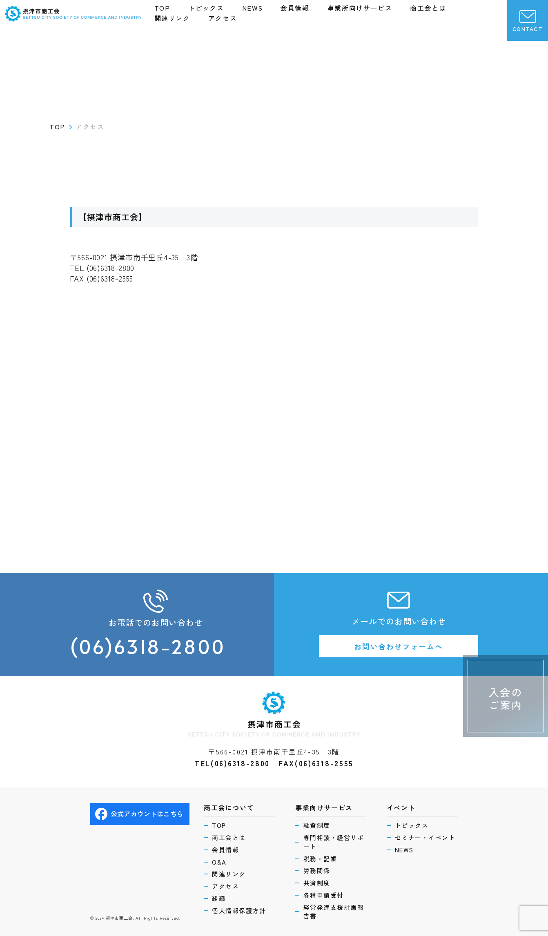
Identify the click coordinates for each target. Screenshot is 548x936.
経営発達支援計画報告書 (333, 911)
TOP (162, 8)
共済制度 (316, 882)
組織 (218, 898)
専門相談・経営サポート (333, 842)
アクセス (222, 18)
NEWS (252, 8)
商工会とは (428, 8)
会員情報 (295, 8)
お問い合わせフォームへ (398, 646)
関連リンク (172, 18)
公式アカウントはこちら (139, 814)
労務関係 (316, 870)
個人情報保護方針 (239, 910)
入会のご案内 (506, 698)
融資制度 (316, 825)
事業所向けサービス (359, 8)
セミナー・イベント (425, 837)
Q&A (219, 862)
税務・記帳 (320, 858)
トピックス (206, 8)
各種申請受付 (323, 895)
